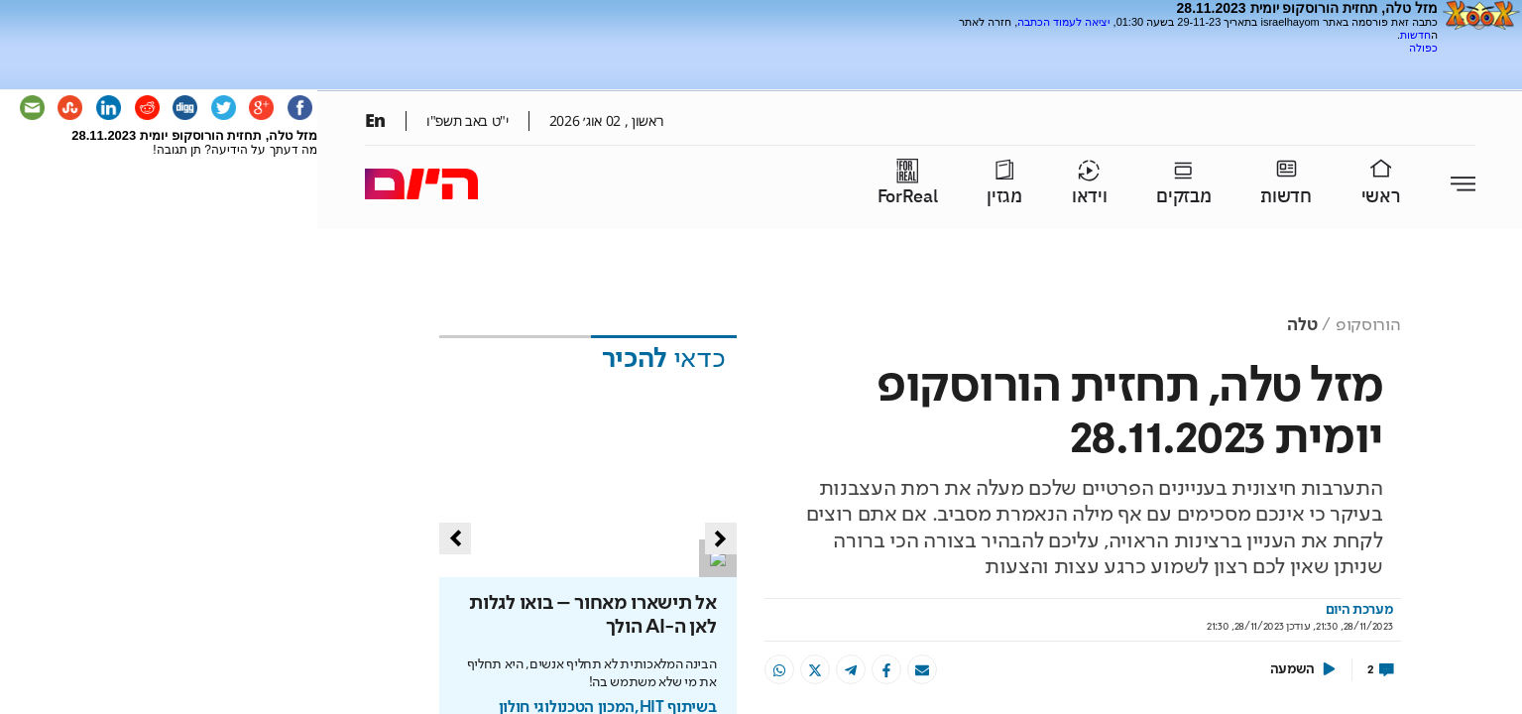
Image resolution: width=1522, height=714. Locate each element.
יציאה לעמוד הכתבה (1063, 22)
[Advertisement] (1206, 62)
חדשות (1415, 35)
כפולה (1423, 48)
